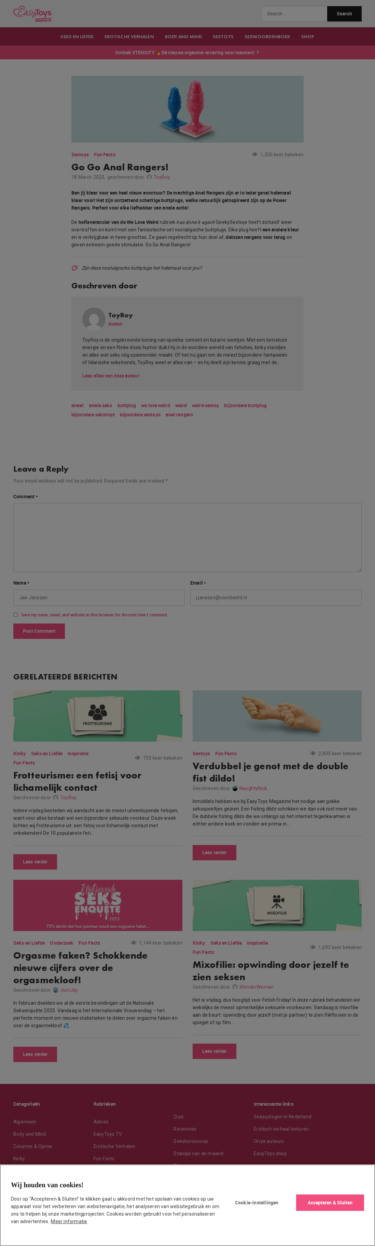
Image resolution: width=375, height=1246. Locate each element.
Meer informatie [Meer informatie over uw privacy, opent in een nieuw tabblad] (69, 1221)
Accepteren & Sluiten (330, 1202)
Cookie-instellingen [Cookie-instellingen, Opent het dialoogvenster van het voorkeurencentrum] (257, 1202)
